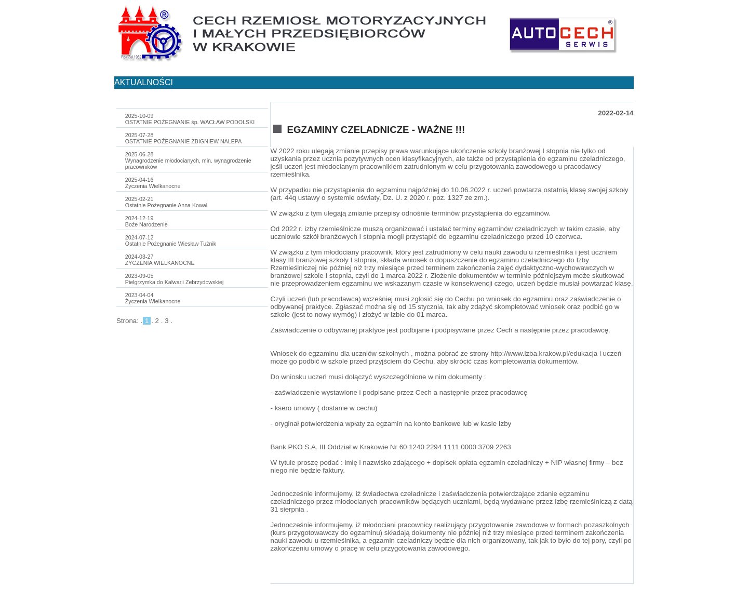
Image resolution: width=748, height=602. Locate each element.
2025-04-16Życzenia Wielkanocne (153, 183)
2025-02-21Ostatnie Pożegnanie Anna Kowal (166, 202)
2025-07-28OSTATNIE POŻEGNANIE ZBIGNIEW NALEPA (183, 138)
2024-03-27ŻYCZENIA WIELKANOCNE (160, 259)
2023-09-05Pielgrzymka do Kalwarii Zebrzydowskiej (174, 279)
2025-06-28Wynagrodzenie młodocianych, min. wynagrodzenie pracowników (188, 160)
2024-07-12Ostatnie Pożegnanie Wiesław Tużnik (170, 240)
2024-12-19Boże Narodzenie (146, 221)
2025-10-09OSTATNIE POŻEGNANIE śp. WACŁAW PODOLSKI (190, 119)
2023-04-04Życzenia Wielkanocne (153, 298)
